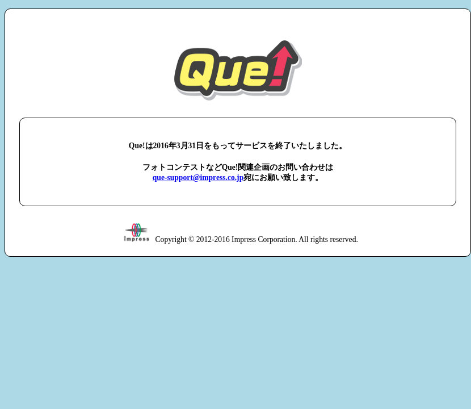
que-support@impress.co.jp (198, 177)
